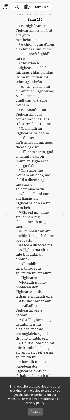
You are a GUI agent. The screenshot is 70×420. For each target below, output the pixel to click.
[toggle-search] (16, 7)
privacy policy (34, 403)
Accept (35, 412)
